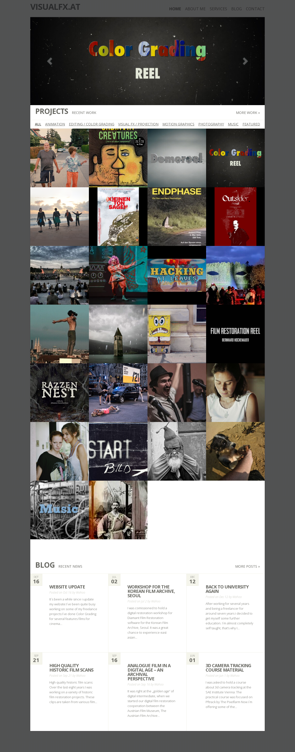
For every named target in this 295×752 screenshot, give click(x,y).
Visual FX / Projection (138, 124)
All (38, 124)
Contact (255, 8)
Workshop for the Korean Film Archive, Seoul (151, 591)
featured (251, 124)
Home (175, 8)
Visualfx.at (55, 6)
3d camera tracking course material (228, 668)
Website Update (67, 587)
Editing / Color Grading (91, 124)
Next (245, 61)
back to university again (227, 589)
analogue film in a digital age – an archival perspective (148, 672)
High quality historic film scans (71, 668)
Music (233, 124)
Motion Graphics (178, 124)
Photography (211, 124)
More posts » (247, 566)
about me (195, 8)
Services (218, 8)
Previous (49, 61)
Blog (236, 8)
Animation (55, 124)
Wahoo (80, 592)
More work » (248, 112)
